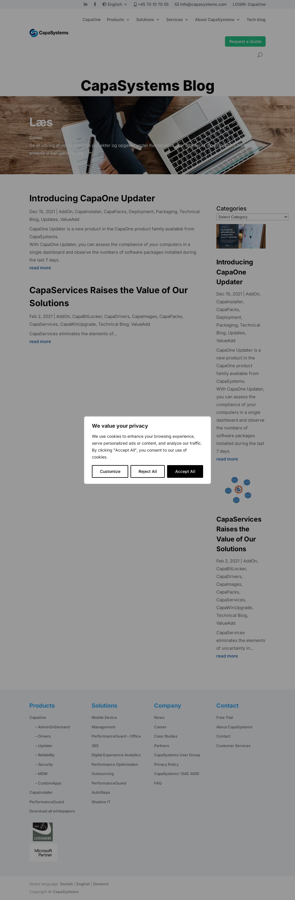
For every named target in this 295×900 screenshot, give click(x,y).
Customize (110, 471)
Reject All (148, 471)
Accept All (185, 471)
